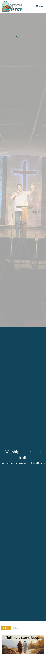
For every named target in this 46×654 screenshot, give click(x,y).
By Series (17, 628)
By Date (6, 628)
